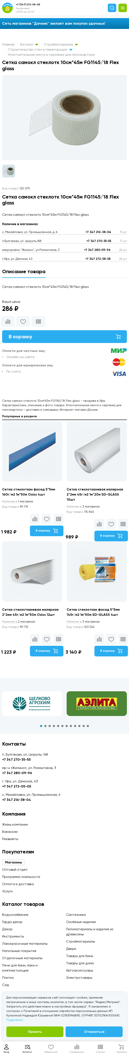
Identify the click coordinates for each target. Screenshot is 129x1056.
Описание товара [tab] (23, 271)
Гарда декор (12, 922)
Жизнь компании (15, 824)
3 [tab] (50, 726)
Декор (7, 929)
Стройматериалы (61, 44)
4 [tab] (54, 726)
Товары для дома (80, 963)
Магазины (13, 862)
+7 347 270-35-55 (98, 241)
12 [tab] (88, 726)
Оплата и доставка (18, 884)
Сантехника (76, 915)
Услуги (7, 891)
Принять (35, 1032)
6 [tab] (62, 726)
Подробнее (14, 1020)
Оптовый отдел (14, 869)
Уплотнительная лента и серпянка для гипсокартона (51, 55)
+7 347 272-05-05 (98, 259)
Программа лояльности (21, 877)
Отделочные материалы (22, 958)
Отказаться (94, 1032)
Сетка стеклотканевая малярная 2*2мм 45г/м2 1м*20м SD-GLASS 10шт (95, 494)
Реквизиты (10, 839)
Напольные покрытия (19, 951)
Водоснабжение (15, 915)
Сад (5, 985)
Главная (8, 44)
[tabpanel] (32, 704)
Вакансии (10, 832)
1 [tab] (41, 726)
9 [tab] (75, 726)
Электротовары (79, 978)
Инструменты (13, 936)
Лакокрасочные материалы (25, 944)
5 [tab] (58, 726)
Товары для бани (79, 956)
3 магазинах (83, 506)
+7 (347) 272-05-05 (28, 4)
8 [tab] (71, 726)
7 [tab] (67, 726)
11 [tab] (84, 726)
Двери (71, 949)
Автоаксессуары (79, 970)
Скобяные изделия (81, 922)
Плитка (8, 978)
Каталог (29, 44)
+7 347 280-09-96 (97, 250)
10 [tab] (79, 726)
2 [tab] (45, 726)
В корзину (64, 336)
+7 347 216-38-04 (98, 232)
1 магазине (17, 501)
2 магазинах (18, 621)
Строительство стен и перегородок (40, 49)
